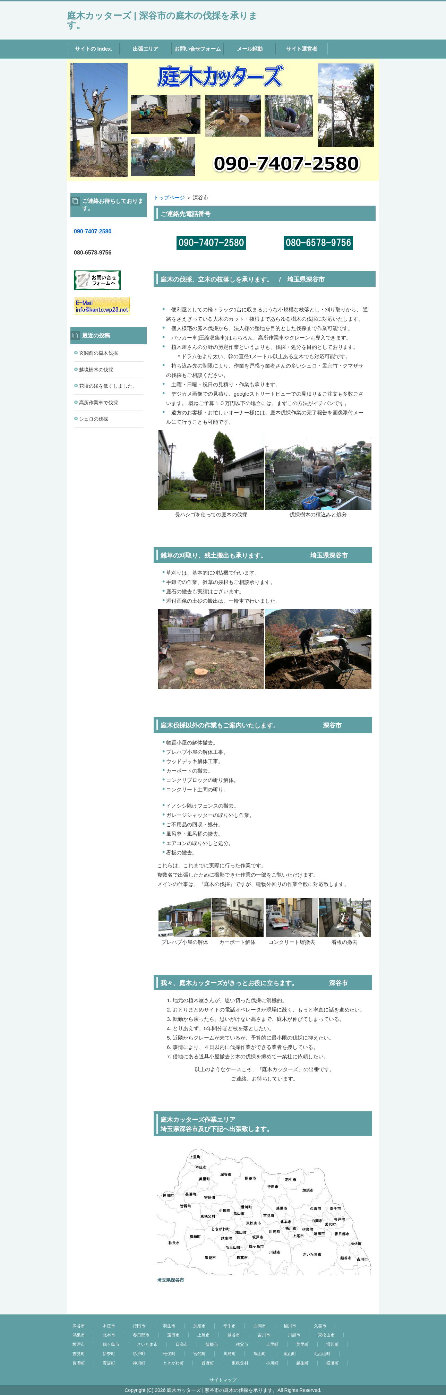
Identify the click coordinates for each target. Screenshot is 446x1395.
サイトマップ (223, 1380)
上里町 (272, 1344)
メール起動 (250, 49)
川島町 (229, 1353)
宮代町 (199, 1353)
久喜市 (320, 1326)
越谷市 (234, 1335)
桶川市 (290, 1326)
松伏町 (169, 1353)
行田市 (139, 1326)
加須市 (199, 1326)
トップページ (169, 197)
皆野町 (207, 1363)
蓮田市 (173, 1335)
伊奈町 (109, 1353)
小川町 (272, 1363)
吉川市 (264, 1335)
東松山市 (326, 1335)
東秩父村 (240, 1363)
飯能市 (212, 1344)
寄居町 (109, 1363)
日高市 (181, 1344)
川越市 (294, 1335)
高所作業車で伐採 (98, 402)
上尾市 (203, 1335)
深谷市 (78, 1326)
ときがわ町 (173, 1363)
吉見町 (78, 1353)
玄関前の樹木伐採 (98, 353)
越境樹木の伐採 (96, 369)
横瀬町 (332, 1363)
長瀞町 (78, 1363)
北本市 (109, 1335)
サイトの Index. (93, 49)
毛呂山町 (322, 1353)
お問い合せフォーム (197, 49)
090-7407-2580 (92, 231)
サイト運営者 (301, 49)
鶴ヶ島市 (111, 1344)
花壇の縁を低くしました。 (108, 386)
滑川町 (332, 1344)
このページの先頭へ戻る (358, 1310)
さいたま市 (147, 1344)
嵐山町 (290, 1353)
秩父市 (242, 1344)
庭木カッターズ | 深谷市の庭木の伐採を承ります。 (162, 20)
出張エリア (146, 49)
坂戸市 (78, 1344)
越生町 (302, 1363)
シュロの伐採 (93, 419)
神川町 (139, 1363)
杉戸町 (139, 1353)
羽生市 (169, 1326)
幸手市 (229, 1326)
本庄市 (109, 1326)
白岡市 (260, 1326)
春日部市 (141, 1335)
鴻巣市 (78, 1335)
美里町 (302, 1344)
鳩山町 (260, 1353)
